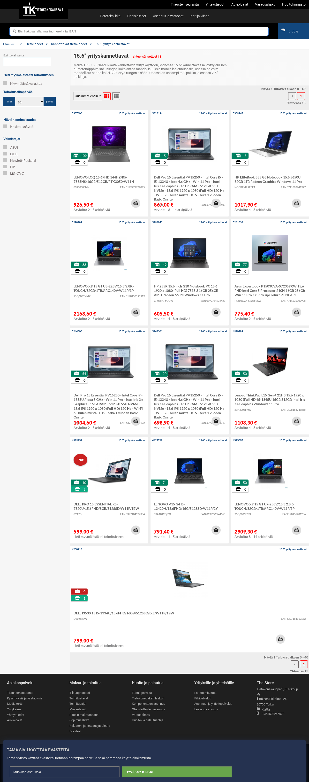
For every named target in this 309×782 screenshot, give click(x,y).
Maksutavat (77, 709)
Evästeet (75, 731)
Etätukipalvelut (142, 693)
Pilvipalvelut (202, 698)
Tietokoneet (31, 44)
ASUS (10, 147)
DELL (10, 154)
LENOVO (13, 173)
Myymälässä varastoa (22, 83)
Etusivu (8, 44)
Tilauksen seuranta (20, 693)
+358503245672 (270, 714)
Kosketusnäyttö (18, 126)
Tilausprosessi (79, 693)
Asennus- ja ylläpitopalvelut (213, 703)
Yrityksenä (14, 709)
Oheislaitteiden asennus (148, 709)
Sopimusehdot (79, 720)
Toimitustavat (78, 698)
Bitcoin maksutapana (83, 715)
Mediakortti (15, 703)
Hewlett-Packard (19, 160)
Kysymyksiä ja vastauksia (24, 698)
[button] (135, 203)
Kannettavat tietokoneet (66, 44)
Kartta (263, 709)
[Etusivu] (43, 9)
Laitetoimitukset (205, 693)
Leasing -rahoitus (206, 709)
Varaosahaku (141, 715)
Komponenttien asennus (148, 703)
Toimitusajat (77, 703)
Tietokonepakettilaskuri (148, 698)
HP (9, 167)
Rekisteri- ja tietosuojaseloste (89, 726)
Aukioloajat (14, 720)
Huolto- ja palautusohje (147, 720)
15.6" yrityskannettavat (109, 44)
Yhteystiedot (15, 715)
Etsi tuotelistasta (13, 55)
